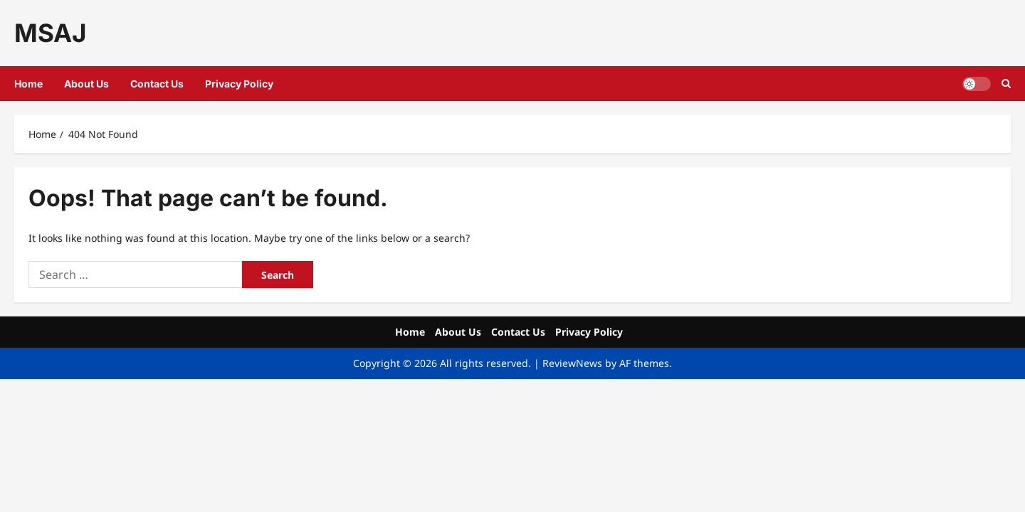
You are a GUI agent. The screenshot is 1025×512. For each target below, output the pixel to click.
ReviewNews (572, 363)
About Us (86, 84)
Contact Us (157, 84)
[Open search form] (1006, 83)
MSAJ (50, 33)
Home (28, 84)
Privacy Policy (239, 84)
